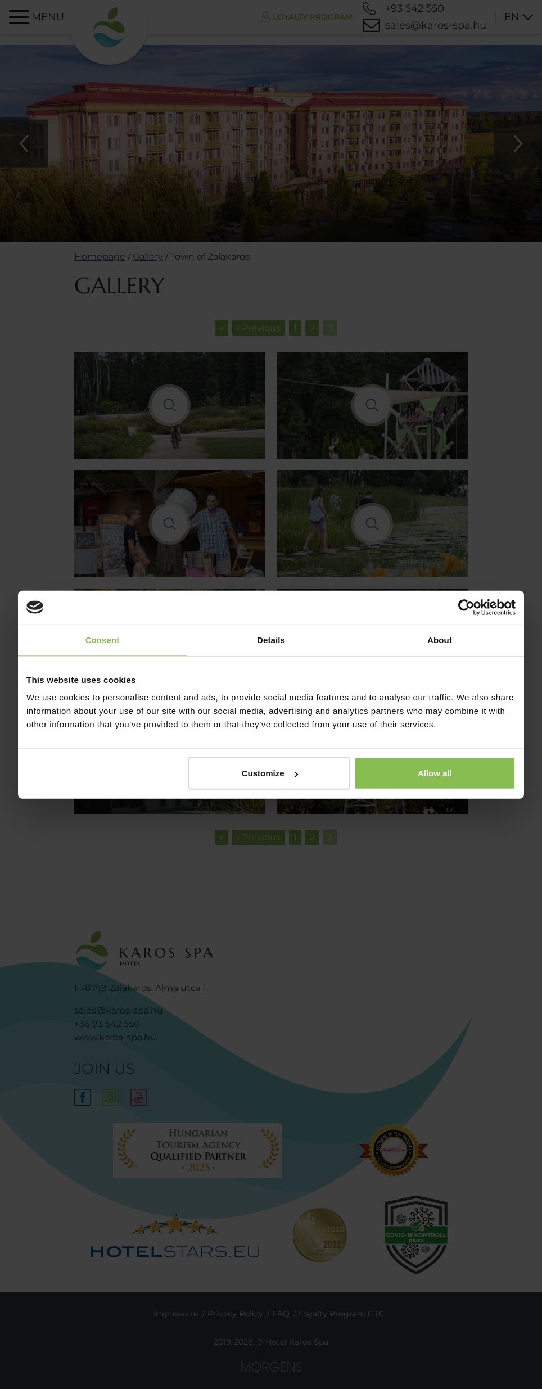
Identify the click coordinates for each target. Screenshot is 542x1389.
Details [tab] (271, 639)
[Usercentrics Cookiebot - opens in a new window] (466, 607)
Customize (270, 773)
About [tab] (439, 639)
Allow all (435, 773)
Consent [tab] (102, 639)
